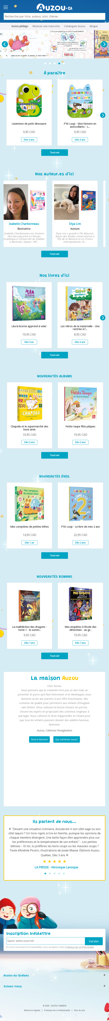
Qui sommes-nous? (66, 739)
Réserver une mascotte (46, 26)
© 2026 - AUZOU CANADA (54, 1005)
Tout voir (54, 152)
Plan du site (79, 1010)
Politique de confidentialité (79, 947)
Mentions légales (32, 1010)
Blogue (94, 26)
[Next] (104, 44)
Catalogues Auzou (74, 26)
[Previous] (5, 44)
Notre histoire (39, 739)
